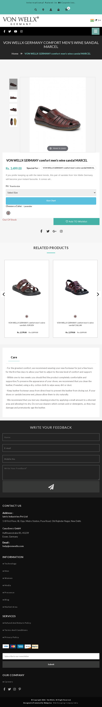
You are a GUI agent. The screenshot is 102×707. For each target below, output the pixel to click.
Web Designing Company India (65, 703)
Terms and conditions (15, 630)
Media (6, 585)
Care (14, 357)
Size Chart (51, 200)
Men (5, 571)
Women (7, 578)
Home (15, 53)
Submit (51, 664)
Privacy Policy (10, 637)
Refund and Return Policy (16, 623)
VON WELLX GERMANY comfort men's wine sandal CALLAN (75, 324)
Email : (6, 542)
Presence (8, 592)
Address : (7, 513)
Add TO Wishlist (76, 221)
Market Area (9, 607)
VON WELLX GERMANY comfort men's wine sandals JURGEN (26, 324)
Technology (9, 563)
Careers (7, 681)
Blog (5, 599)
